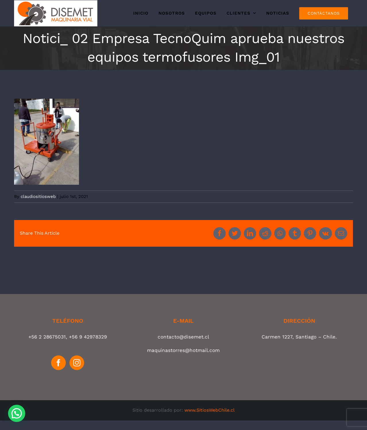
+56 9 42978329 (88, 337)
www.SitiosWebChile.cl (209, 410)
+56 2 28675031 (47, 337)
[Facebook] (58, 362)
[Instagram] (76, 362)
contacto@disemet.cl (183, 337)
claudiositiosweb (38, 196)
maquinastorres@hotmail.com (183, 350)
